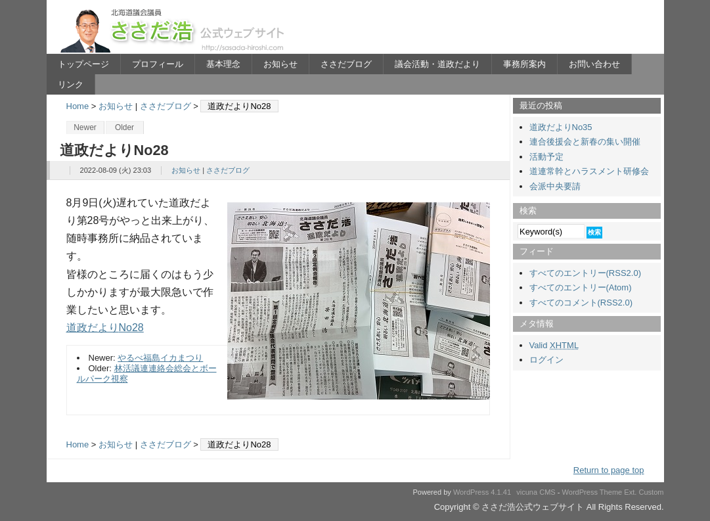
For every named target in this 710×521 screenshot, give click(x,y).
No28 (131, 327)
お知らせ (280, 64)
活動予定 (546, 157)
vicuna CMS (536, 492)
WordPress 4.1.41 (482, 492)
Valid (554, 345)
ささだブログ (346, 64)
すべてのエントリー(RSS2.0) (585, 273)
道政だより (92, 327)
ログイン (546, 360)
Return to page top (608, 470)
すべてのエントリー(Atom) (580, 287)
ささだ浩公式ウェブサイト (175, 30)
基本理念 (223, 64)
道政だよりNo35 (560, 127)
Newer (85, 127)
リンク (70, 84)
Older (124, 127)
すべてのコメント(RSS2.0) (580, 302)
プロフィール (157, 64)
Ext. (630, 492)
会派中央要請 (555, 186)
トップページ (83, 64)
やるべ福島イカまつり (160, 358)
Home (77, 106)
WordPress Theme (592, 492)
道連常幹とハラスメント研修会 (589, 171)
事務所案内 (524, 64)
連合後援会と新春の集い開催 (584, 142)
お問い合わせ (594, 64)
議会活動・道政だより (437, 64)
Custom (650, 492)
